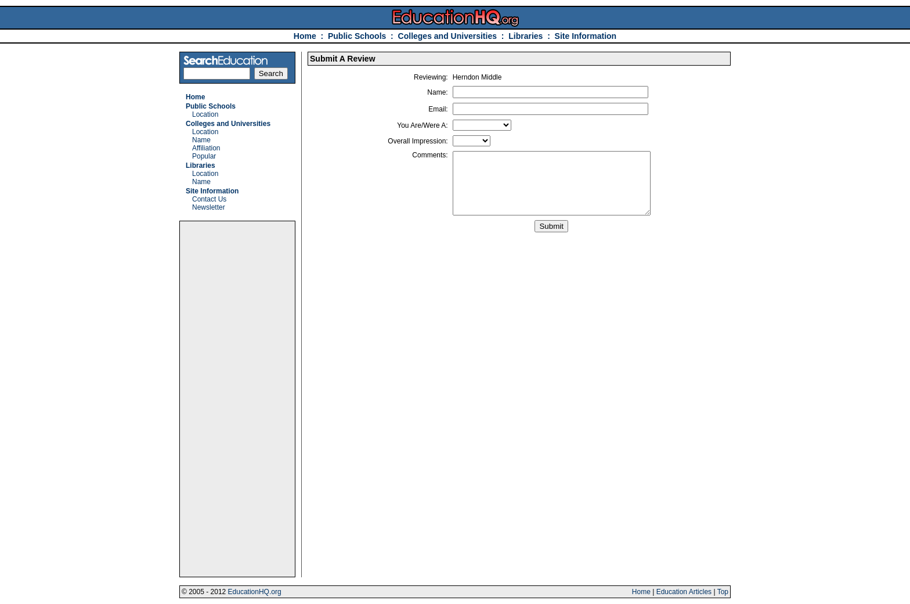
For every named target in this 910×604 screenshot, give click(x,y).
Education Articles (684, 592)
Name (201, 140)
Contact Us (209, 199)
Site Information (586, 36)
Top (722, 592)
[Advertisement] (237, 399)
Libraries (525, 36)
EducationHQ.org (254, 592)
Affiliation (206, 148)
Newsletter (208, 207)
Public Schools (358, 36)
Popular (204, 156)
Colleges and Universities (447, 36)
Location (205, 114)
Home (305, 36)
